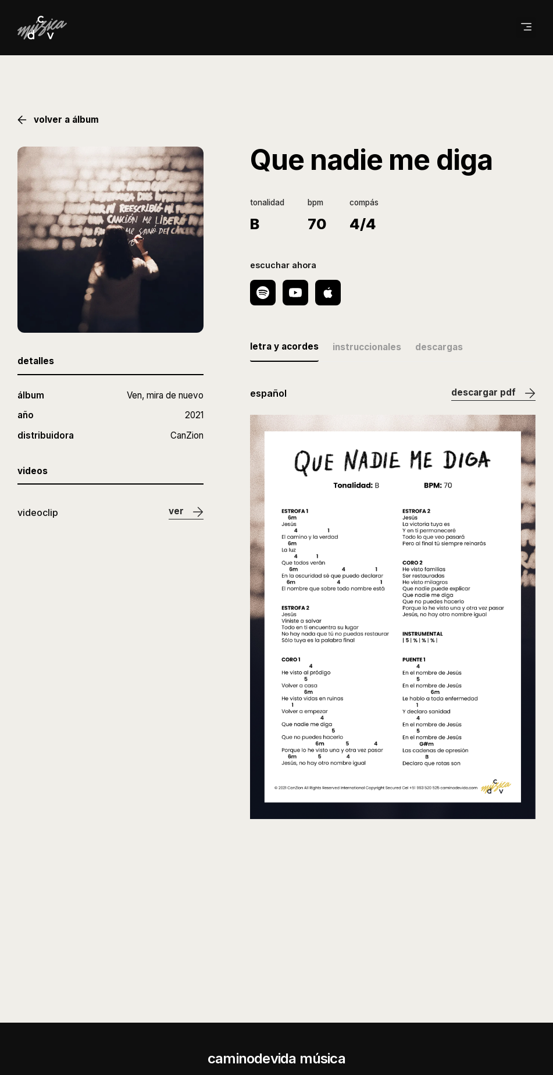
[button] (526, 27)
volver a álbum (58, 120)
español (268, 393)
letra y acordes (284, 346)
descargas (439, 347)
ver (186, 512)
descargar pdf (493, 393)
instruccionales (367, 347)
